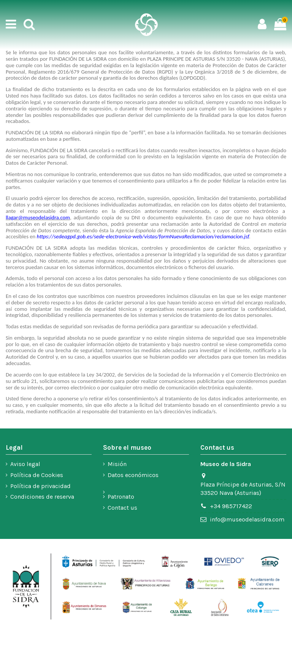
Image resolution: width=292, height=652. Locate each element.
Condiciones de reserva (42, 496)
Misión (117, 464)
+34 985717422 (231, 506)
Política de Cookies (36, 475)
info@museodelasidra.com (247, 519)
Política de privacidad (40, 486)
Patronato (121, 496)
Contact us (122, 507)
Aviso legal (25, 464)
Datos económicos (133, 475)
